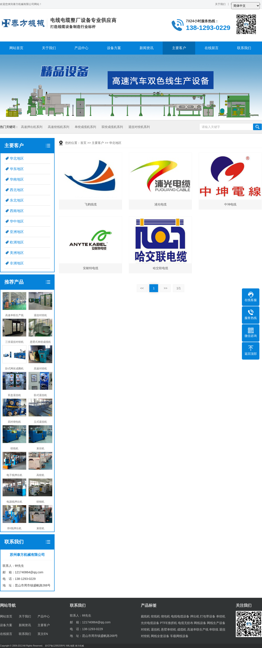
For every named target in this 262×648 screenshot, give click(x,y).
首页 (83, 143)
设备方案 (114, 48)
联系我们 (244, 48)
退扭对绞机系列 (139, 127)
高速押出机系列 (31, 127)
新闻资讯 (146, 48)
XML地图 (70, 646)
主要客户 (179, 48)
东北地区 (17, 200)
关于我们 (220, 4)
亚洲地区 (17, 232)
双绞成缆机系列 (112, 127)
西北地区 (17, 190)
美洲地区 (17, 253)
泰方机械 (79, 646)
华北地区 (17, 158)
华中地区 (17, 221)
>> (165, 288)
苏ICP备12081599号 (55, 646)
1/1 (178, 288)
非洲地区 (17, 263)
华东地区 (17, 169)
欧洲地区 (17, 242)
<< (142, 288)
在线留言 (212, 48)
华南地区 (17, 179)
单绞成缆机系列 (85, 127)
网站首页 (16, 48)
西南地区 (17, 211)
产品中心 (81, 48)
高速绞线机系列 (58, 127)
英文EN (43, 634)
